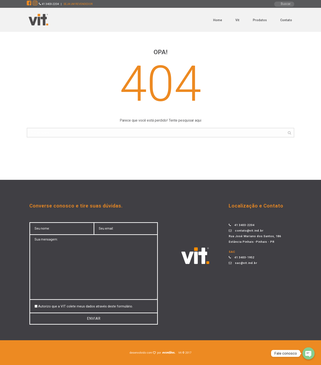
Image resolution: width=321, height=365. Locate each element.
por (159, 352)
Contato (286, 20)
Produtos (260, 20)
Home (217, 20)
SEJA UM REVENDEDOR (78, 4)
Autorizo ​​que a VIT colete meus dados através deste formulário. (85, 306)
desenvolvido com (141, 352)
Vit (237, 20)
